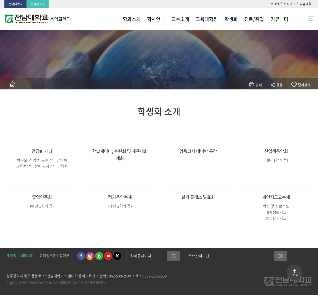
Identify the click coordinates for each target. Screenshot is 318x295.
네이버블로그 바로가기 (99, 256)
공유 (279, 84)
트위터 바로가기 (117, 256)
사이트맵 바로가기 (303, 19)
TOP (294, 275)
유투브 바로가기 (108, 256)
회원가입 (289, 3)
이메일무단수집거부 (54, 255)
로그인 (275, 3)
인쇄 (259, 84)
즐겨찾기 (304, 84)
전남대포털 (37, 4)
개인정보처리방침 (19, 255)
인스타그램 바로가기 (90, 256)
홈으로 (12, 83)
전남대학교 (15, 4)
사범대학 (305, 3)
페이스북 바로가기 (81, 256)
